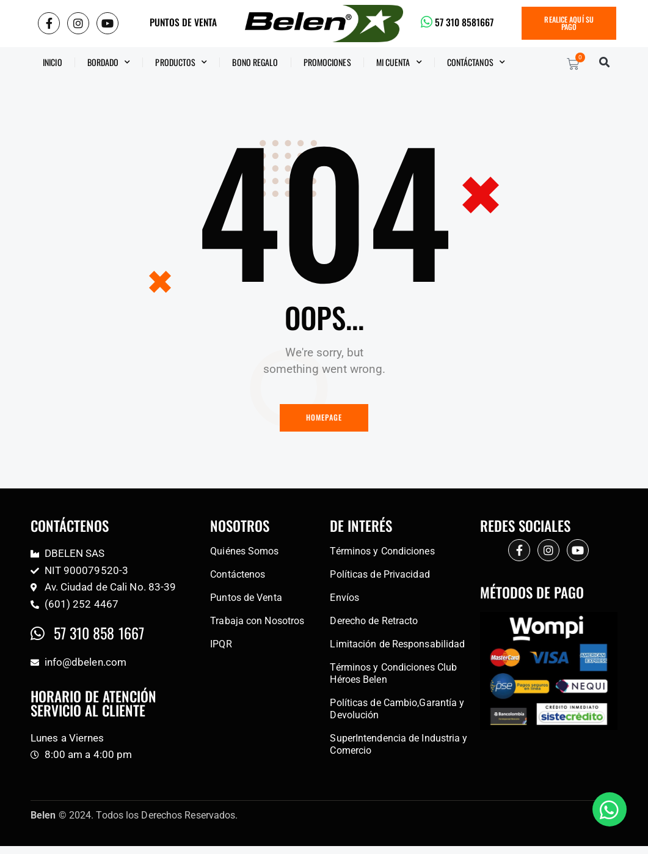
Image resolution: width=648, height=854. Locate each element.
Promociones (327, 62)
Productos (181, 62)
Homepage (324, 419)
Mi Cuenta (399, 62)
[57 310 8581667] (427, 22)
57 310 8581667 (467, 22)
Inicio (52, 62)
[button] (604, 62)
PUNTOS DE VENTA (183, 22)
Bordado (109, 62)
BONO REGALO (255, 62)
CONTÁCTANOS (476, 62)
